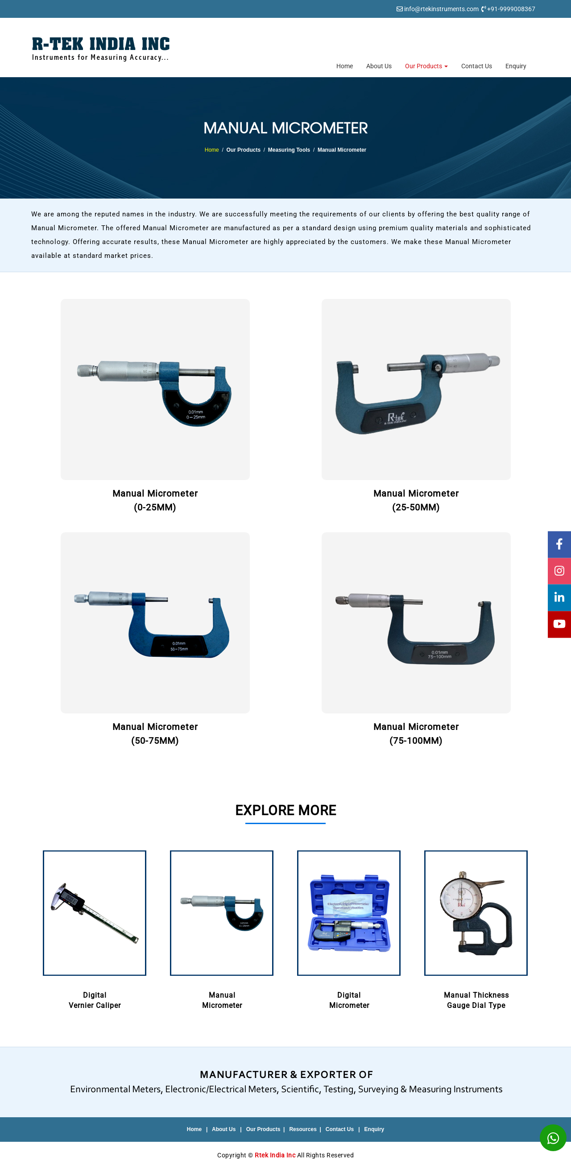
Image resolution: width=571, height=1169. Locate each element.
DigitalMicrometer (349, 928)
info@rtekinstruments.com (441, 8)
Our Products (426, 66)
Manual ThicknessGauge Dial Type (476, 928)
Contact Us (476, 66)
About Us (379, 66)
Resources (302, 1129)
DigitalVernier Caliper (94, 928)
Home (344, 66)
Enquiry (515, 66)
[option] (94, 928)
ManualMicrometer (222, 928)
